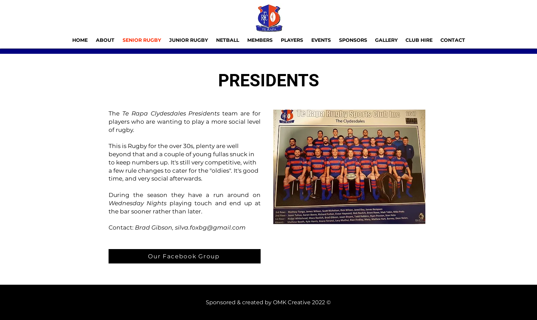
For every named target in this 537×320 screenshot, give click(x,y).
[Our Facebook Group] (185, 256)
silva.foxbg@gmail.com (210, 227)
